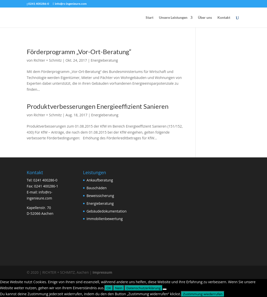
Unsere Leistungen (173, 18)
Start (149, 18)
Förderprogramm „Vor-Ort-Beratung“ (79, 52)
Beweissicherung (100, 195)
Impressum (102, 272)
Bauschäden (97, 187)
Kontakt (223, 18)
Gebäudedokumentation (107, 211)
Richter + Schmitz (48, 60)
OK (108, 288)
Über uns (205, 18)
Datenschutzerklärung (143, 288)
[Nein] (165, 289)
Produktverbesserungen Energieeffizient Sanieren (97, 106)
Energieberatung (104, 60)
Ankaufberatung (100, 180)
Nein (118, 288)
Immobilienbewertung (105, 218)
